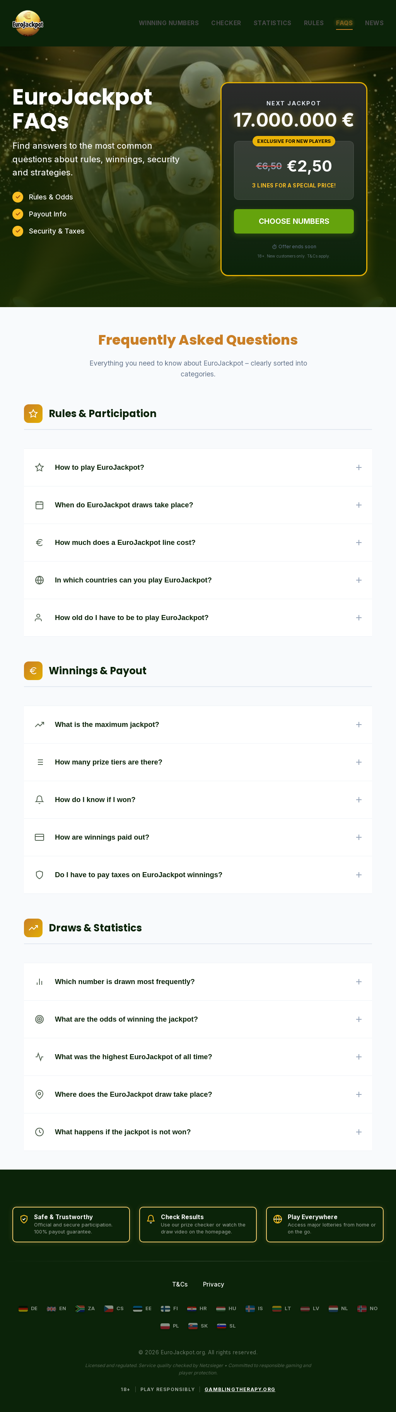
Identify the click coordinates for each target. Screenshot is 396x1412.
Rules (314, 23)
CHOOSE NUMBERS (294, 221)
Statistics (273, 23)
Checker (226, 23)
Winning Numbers (169, 23)
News (374, 23)
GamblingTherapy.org (240, 1389)
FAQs (344, 23)
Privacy (213, 1284)
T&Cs (180, 1284)
